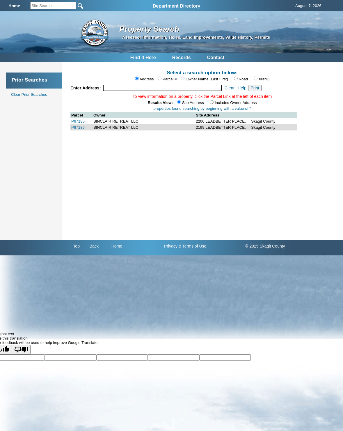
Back (94, 246)
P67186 (78, 127)
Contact (216, 57)
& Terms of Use (192, 246)
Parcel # (170, 79)
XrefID (264, 79)
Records (181, 57)
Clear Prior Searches (29, 94)
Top (76, 246)
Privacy (170, 246)
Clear (230, 88)
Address (146, 79)
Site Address (193, 102)
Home (116, 246)
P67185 (78, 121)
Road (243, 79)
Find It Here (143, 57)
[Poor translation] (21, 349)
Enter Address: (86, 88)
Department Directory (176, 5)
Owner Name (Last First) (207, 79)
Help (242, 88)
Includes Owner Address (236, 102)
